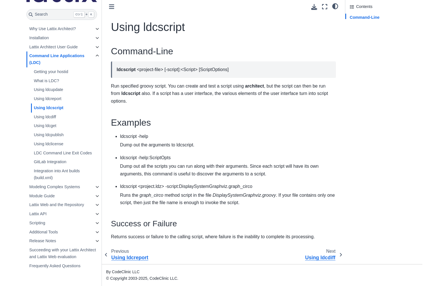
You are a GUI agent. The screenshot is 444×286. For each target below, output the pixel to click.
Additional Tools (43, 232)
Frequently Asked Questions (54, 266)
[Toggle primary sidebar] (111, 6)
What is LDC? (46, 80)
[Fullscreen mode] (324, 6)
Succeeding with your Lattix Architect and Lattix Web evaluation (62, 253)
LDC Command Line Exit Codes (63, 153)
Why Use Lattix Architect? (52, 28)
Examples (359, 25)
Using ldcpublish (49, 134)
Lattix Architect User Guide (53, 47)
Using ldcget (45, 125)
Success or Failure (371, 33)
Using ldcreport (47, 98)
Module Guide (42, 196)
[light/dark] (335, 6)
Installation (39, 38)
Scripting (37, 223)
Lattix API (38, 214)
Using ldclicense (48, 144)
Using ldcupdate (48, 89)
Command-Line (365, 17)
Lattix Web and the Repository (56, 204)
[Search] (61, 14)
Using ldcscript (48, 107)
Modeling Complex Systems (54, 187)
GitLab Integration (50, 161)
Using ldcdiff (45, 117)
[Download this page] (314, 7)
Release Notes (42, 241)
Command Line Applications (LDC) (56, 59)
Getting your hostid (51, 71)
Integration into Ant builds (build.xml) (57, 174)
